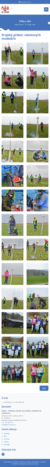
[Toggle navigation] (46, 9)
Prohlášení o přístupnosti (19, 464)
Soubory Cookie (33, 464)
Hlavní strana (19, 25)
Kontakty (6, 444)
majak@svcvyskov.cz (9, 425)
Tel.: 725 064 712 (7, 422)
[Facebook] (3, 454)
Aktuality (6, 433)
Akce (4, 436)
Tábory (5, 442)
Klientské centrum (26, 2)
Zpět (44, 388)
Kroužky (5, 439)
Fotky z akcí (31, 25)
